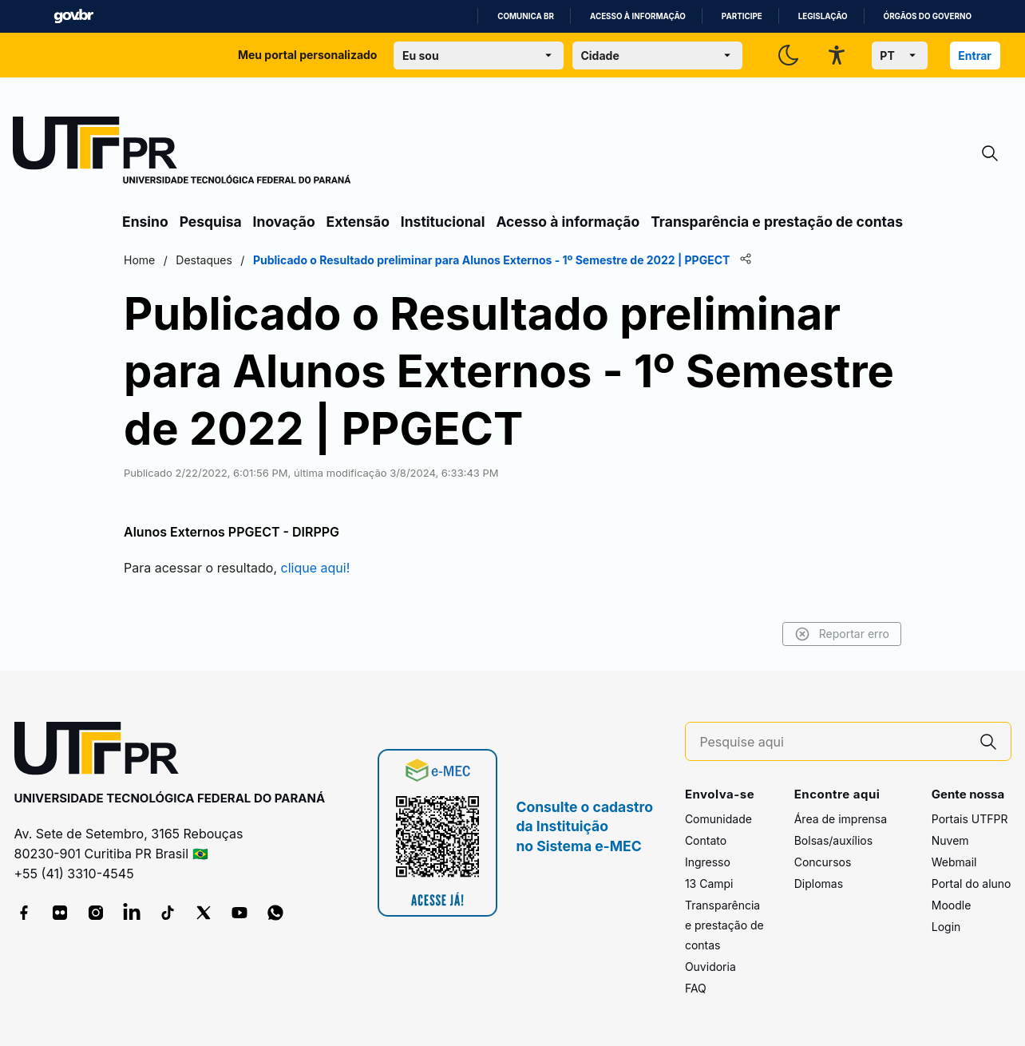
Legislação (823, 16)
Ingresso (707, 862)
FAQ (695, 988)
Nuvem (950, 840)
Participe (742, 16)
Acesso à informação (638, 16)
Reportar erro (841, 634)
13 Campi (709, 883)
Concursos (823, 862)
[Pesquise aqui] (832, 742)
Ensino (145, 221)
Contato (705, 840)
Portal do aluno (971, 883)
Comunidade (718, 819)
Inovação (284, 221)
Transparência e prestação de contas (777, 221)
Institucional (443, 221)
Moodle (952, 905)
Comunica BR (525, 16)
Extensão (358, 221)
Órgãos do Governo (928, 16)
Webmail (954, 862)
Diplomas (818, 883)
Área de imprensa (840, 819)
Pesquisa (211, 221)
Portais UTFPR (970, 819)
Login (946, 926)
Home (139, 260)
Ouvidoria (710, 966)
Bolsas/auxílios (833, 840)
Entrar (974, 55)
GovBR (73, 16)
